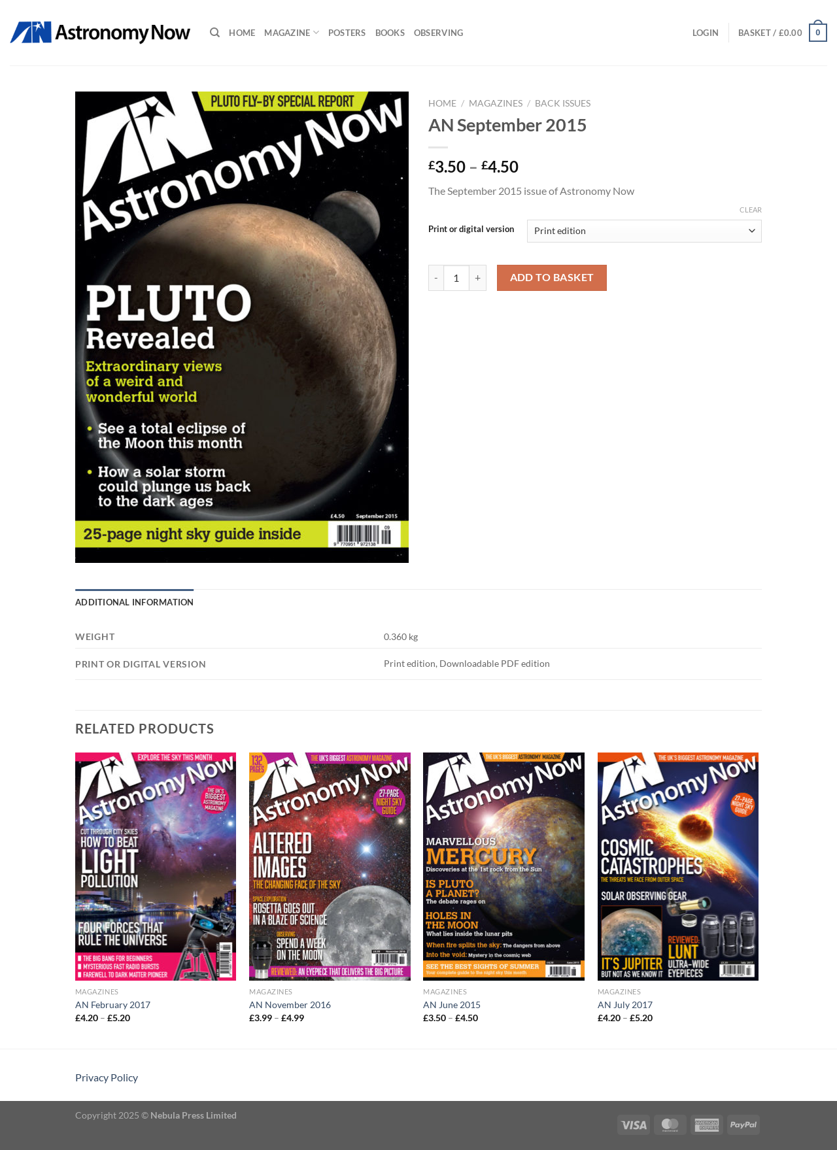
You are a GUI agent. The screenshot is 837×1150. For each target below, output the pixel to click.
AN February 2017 (112, 1004)
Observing (438, 32)
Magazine (291, 32)
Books (390, 32)
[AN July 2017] (678, 867)
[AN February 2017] (156, 867)
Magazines (495, 103)
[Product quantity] (456, 278)
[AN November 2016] (330, 867)
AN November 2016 (290, 1004)
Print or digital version (471, 229)
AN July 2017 (625, 1004)
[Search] (215, 32)
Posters (347, 32)
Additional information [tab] (134, 602)
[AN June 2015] (504, 867)
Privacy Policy (106, 1077)
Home (242, 32)
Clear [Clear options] (751, 209)
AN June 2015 (452, 1004)
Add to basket (552, 277)
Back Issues (562, 103)
